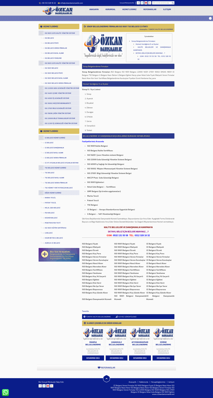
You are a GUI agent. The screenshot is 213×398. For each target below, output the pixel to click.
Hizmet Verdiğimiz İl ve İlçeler (147, 44)
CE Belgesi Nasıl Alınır (162, 385)
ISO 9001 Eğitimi (168, 392)
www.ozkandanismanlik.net (163, 394)
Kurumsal (110, 9)
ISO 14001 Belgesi (159, 390)
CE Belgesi (141, 392)
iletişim (167, 9)
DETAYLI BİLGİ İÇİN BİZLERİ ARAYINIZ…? (150, 53)
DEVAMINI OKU (93, 358)
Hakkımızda (143, 382)
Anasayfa (94, 9)
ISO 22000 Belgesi (143, 390)
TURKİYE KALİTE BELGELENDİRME (160, 29)
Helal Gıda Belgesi (153, 392)
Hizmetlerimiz (129, 9)
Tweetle (85, 311)
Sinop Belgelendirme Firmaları (143, 41)
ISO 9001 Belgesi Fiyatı (144, 385)
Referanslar (149, 9)
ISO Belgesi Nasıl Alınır (140, 388)
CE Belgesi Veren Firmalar (123, 385)
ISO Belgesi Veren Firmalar (160, 388)
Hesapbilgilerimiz (158, 382)
